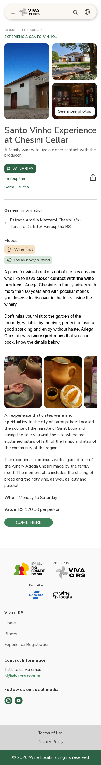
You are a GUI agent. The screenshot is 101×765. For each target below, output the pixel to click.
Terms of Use (50, 733)
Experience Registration (27, 645)
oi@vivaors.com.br (22, 676)
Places (10, 634)
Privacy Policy (50, 741)
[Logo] (29, 12)
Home (10, 623)
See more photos (74, 111)
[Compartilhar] (93, 177)
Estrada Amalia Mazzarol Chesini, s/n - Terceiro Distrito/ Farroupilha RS (46, 223)
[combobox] (87, 12)
